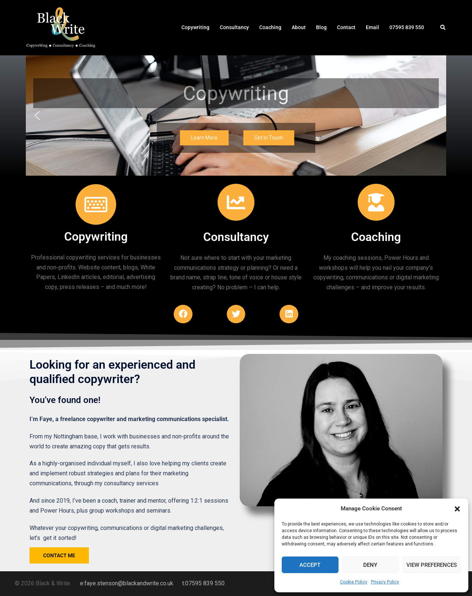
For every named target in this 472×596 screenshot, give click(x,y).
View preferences (431, 565)
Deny (370, 565)
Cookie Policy (353, 582)
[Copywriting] (96, 204)
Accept (309, 565)
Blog (321, 27)
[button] (457, 509)
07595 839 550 (406, 27)
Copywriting (195, 27)
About (299, 27)
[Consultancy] (236, 202)
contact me (59, 555)
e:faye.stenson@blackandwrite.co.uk (126, 583)
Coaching (270, 27)
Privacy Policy (385, 582)
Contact (346, 27)
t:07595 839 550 (203, 583)
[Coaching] (376, 202)
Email (372, 27)
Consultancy (234, 27)
